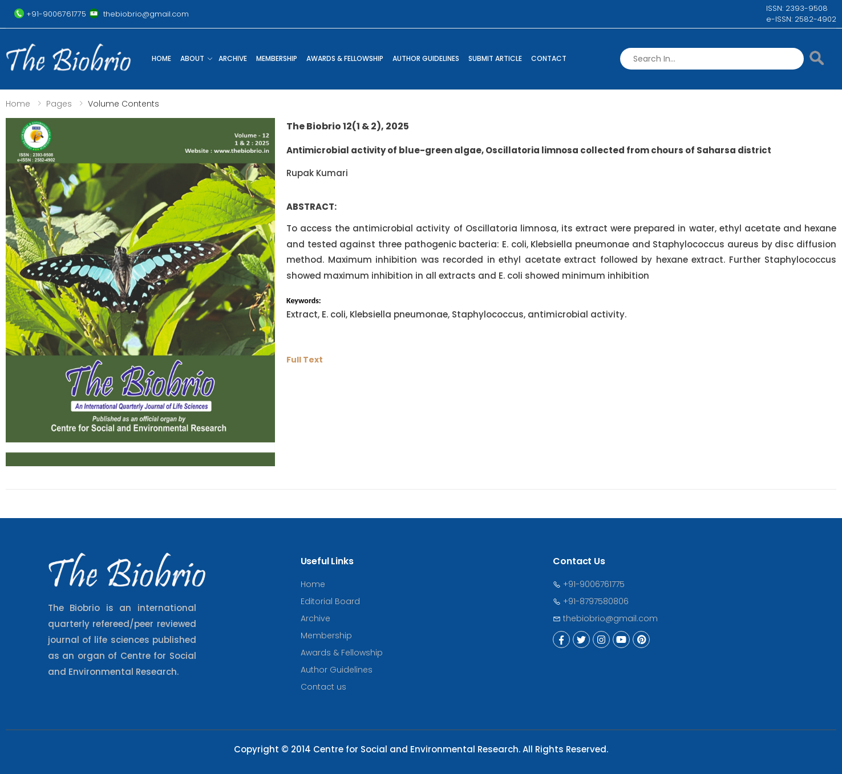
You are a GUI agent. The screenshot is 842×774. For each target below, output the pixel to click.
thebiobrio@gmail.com (605, 618)
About (192, 58)
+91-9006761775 (589, 584)
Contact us (323, 686)
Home (161, 58)
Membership (276, 58)
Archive (232, 58)
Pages (59, 103)
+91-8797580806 (591, 601)
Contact (548, 58)
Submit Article (495, 58)
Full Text (304, 359)
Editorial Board (330, 601)
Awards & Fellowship (344, 58)
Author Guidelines (425, 58)
